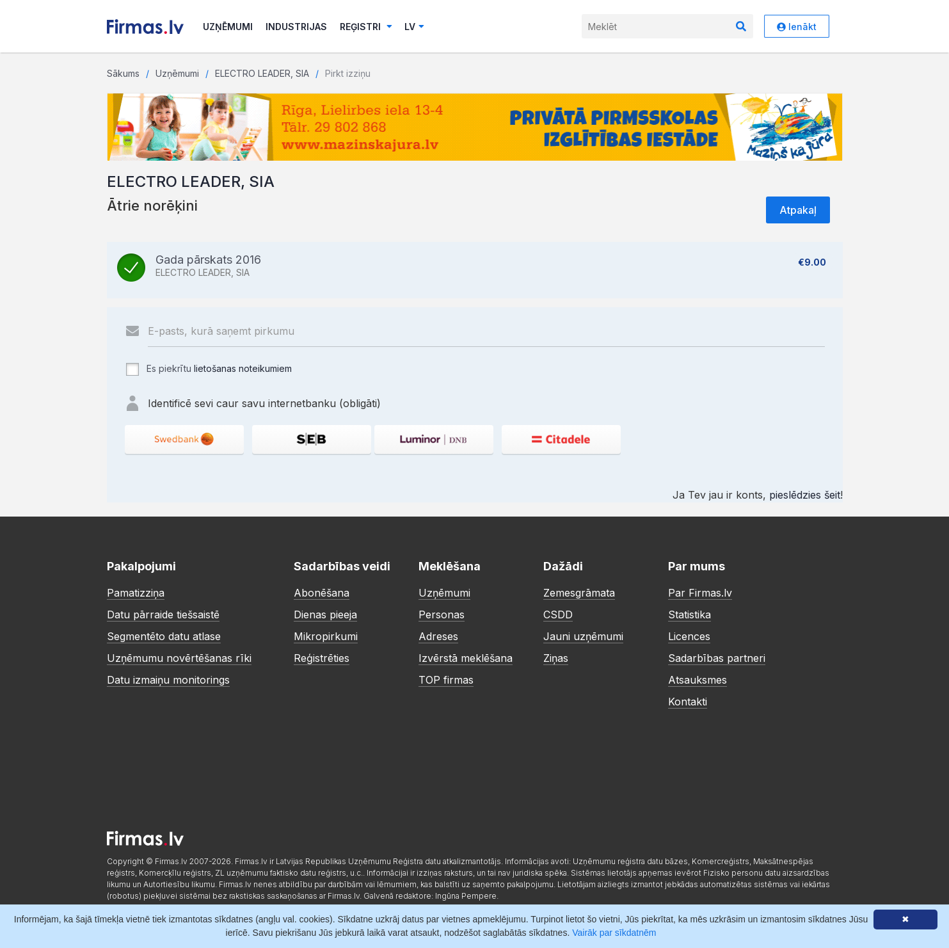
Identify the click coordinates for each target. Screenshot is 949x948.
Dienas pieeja (325, 614)
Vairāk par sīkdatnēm (614, 933)
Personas (442, 614)
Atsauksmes (697, 679)
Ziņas (555, 658)
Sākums (123, 73)
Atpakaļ (798, 210)
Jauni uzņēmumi (583, 636)
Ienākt (797, 26)
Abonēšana (321, 592)
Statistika (689, 614)
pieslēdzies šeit (804, 494)
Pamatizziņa (135, 592)
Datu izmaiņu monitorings (168, 679)
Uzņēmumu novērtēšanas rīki (179, 658)
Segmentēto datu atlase (164, 636)
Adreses (438, 636)
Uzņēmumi (228, 26)
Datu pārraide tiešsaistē (163, 614)
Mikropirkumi (326, 636)
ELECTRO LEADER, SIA (262, 73)
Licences (689, 636)
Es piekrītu (208, 369)
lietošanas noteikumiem (243, 368)
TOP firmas (446, 679)
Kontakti (687, 701)
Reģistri (366, 26)
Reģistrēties (321, 658)
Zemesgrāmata (579, 592)
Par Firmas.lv (700, 592)
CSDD (558, 614)
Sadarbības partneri (716, 658)
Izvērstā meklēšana (466, 658)
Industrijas (296, 26)
